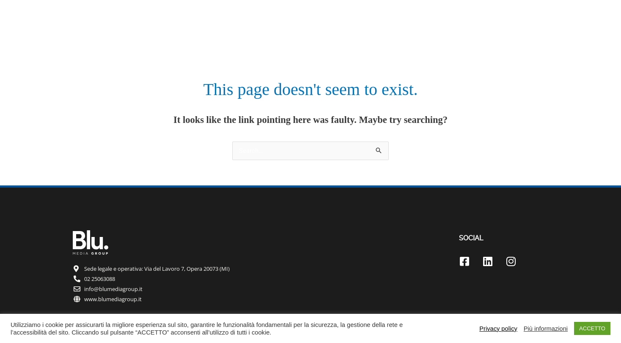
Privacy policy (498, 328)
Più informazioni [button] (546, 328)
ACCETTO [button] (592, 328)
